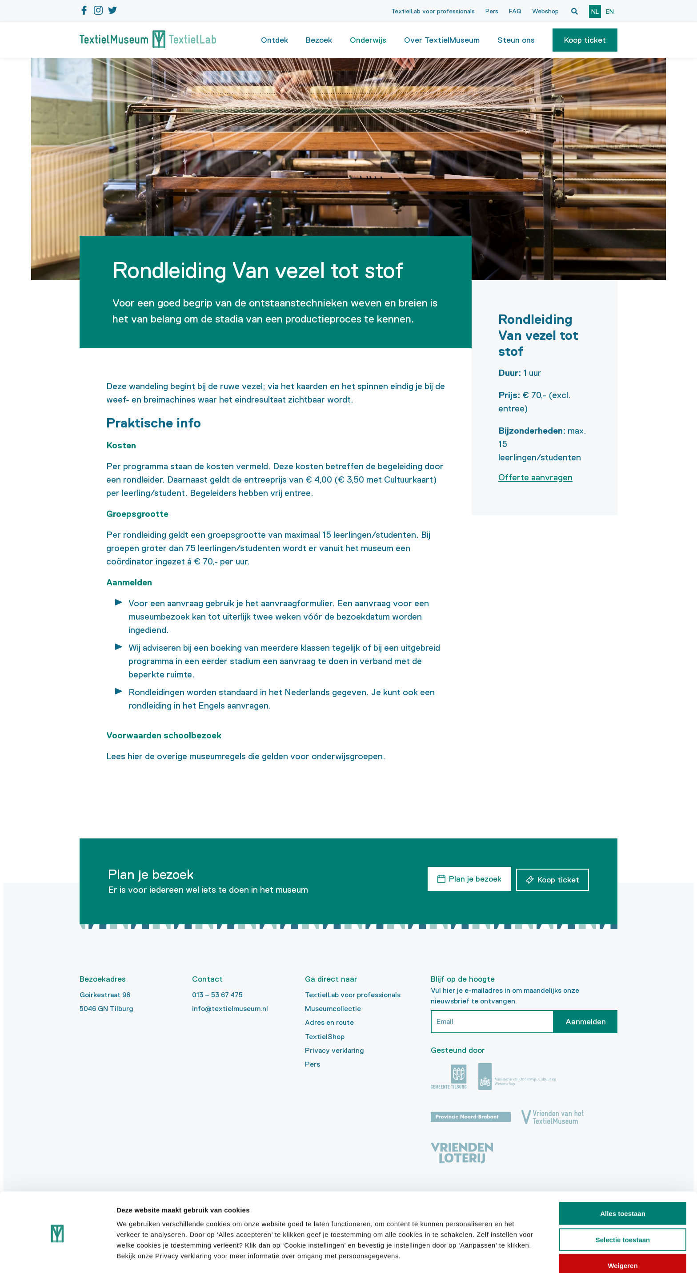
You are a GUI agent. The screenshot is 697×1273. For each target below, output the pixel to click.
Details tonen (480, 1255)
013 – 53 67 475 (217, 995)
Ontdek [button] (274, 40)
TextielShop (324, 1036)
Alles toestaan (622, 1184)
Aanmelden (585, 1021)
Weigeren (622, 1236)
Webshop (545, 11)
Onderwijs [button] (368, 40)
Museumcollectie (333, 1008)
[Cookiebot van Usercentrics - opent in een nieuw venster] (57, 1255)
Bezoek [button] (319, 40)
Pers (491, 11)
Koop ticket (585, 40)
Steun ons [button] (516, 40)
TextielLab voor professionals (433, 11)
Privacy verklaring (334, 1050)
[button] (585, 40)
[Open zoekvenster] (574, 11)
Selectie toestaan (623, 1210)
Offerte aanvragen (535, 477)
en (610, 11)
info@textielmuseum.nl (230, 1008)
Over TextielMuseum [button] (442, 40)
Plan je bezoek (473, 878)
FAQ (515, 11)
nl (595, 11)
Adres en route (329, 1022)
